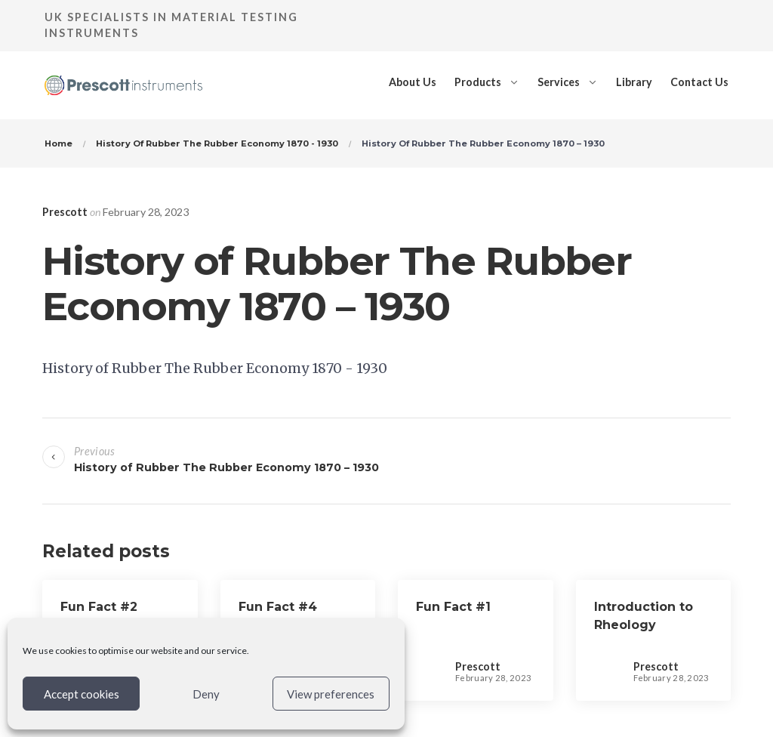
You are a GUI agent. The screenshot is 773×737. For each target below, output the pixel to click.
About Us (412, 82)
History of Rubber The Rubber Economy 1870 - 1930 (214, 368)
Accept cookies (81, 694)
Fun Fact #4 (278, 607)
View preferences (330, 694)
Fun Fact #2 (98, 607)
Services (558, 82)
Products (477, 82)
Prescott (65, 211)
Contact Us (699, 82)
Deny (206, 694)
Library (634, 82)
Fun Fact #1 (453, 607)
